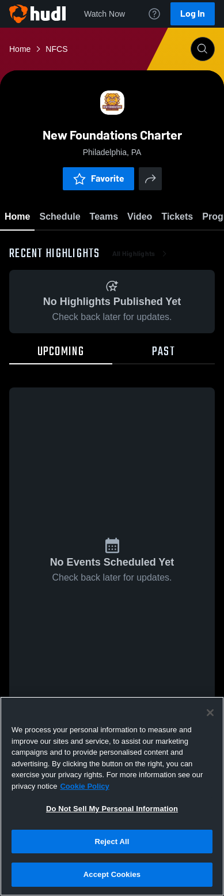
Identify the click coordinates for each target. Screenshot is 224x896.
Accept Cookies (112, 874)
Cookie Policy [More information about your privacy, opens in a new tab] (84, 786)
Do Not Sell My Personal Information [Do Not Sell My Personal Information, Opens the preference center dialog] (112, 808)
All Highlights (140, 253)
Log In (192, 13)
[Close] (210, 712)
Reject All (111, 841)
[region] (112, 796)
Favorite (98, 178)
